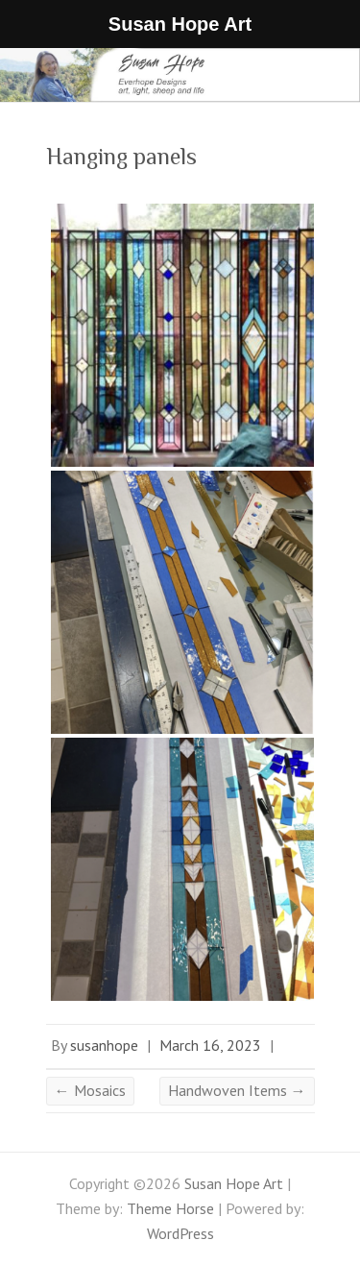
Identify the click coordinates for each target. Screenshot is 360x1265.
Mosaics (90, 1090)
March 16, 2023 (210, 1045)
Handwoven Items (237, 1090)
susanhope (104, 1045)
